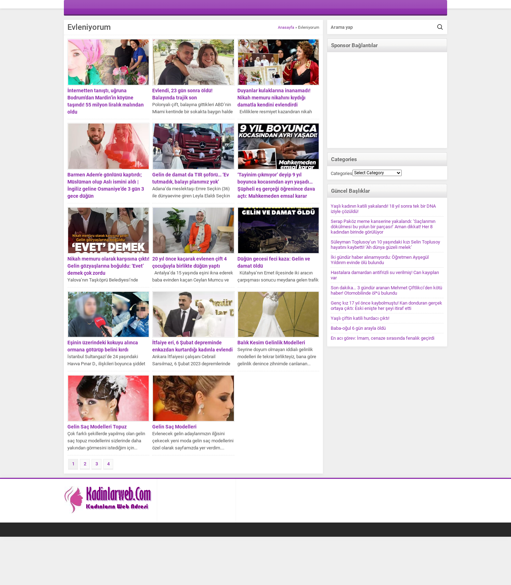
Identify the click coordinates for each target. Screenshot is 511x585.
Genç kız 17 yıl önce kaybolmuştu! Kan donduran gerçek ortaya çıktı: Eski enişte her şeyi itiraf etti (386, 305)
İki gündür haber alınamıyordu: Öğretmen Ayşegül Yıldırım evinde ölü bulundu (380, 260)
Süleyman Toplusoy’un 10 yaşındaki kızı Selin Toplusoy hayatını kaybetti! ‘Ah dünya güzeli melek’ (385, 244)
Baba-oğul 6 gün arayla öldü (358, 328)
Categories (341, 173)
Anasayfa (286, 27)
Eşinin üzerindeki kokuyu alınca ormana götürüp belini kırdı (102, 346)
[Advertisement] (387, 100)
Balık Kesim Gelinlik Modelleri (271, 342)
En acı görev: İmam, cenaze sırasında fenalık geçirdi (382, 338)
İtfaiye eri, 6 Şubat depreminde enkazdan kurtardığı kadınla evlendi (192, 346)
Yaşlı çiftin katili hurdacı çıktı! (360, 318)
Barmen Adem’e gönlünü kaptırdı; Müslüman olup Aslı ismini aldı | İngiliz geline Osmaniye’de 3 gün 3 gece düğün (105, 185)
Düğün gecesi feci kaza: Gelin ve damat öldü (273, 262)
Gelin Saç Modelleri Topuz (97, 427)
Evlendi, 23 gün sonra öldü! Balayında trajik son (182, 94)
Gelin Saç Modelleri (174, 427)
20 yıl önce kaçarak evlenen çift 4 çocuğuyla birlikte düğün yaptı (189, 262)
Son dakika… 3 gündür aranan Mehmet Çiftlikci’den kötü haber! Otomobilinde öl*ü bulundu (386, 290)
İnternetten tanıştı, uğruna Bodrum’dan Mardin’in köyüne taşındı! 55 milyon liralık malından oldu (105, 101)
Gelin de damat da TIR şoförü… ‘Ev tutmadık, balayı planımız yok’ (190, 178)
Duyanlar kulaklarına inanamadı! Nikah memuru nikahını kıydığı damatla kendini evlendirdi (274, 98)
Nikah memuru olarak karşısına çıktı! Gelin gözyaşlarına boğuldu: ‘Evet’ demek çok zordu (108, 266)
